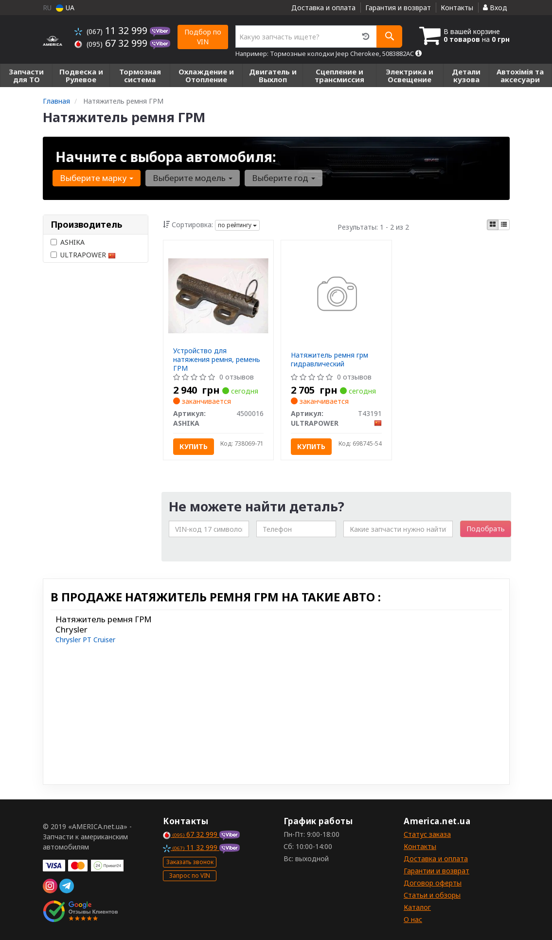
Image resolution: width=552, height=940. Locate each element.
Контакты (457, 7)
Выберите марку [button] (96, 177)
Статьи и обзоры (432, 895)
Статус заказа (427, 834)
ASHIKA (68, 242)
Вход (495, 7)
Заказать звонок (190, 862)
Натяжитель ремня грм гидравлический (329, 359)
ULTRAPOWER (83, 254)
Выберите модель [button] (191, 177)
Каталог (417, 907)
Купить (193, 446)
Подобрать (485, 528)
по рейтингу (237, 225)
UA (65, 7)
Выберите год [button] (281, 177)
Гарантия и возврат (398, 7)
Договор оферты (433, 882)
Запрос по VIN (189, 875)
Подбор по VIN (202, 36)
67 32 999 (112, 43)
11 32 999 (112, 30)
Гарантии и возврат (436, 870)
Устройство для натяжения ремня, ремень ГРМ (216, 359)
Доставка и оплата (323, 7)
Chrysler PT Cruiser (85, 639)
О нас (413, 919)
